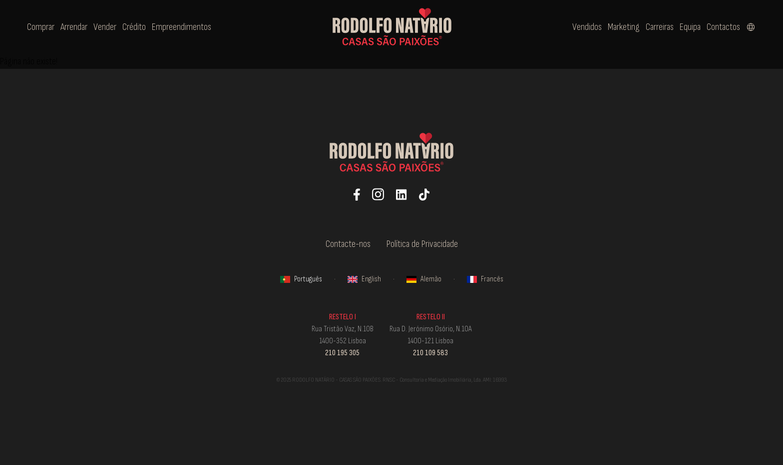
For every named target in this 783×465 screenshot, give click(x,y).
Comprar (40, 27)
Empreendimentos (181, 27)
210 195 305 (342, 353)
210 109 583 (430, 353)
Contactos (723, 27)
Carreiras (660, 27)
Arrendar (73, 27)
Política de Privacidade (422, 244)
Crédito (134, 27)
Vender (104, 27)
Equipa (690, 27)
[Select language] (751, 27)
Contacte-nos (348, 244)
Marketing (624, 27)
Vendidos (587, 27)
